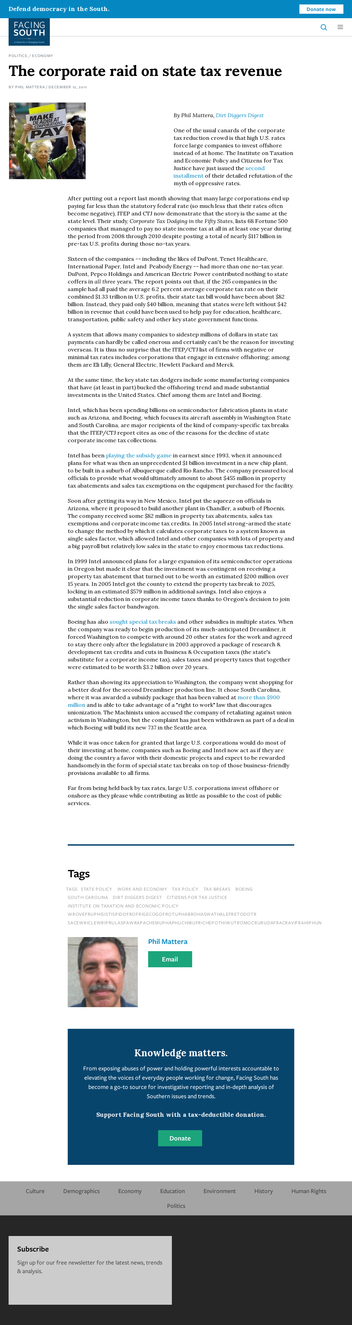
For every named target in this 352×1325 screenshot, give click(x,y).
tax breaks (217, 889)
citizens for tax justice (197, 897)
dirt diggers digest (137, 897)
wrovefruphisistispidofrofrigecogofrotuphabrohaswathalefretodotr (162, 914)
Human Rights (309, 1191)
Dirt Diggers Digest (240, 115)
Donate (180, 1138)
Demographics (81, 1191)
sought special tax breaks (143, 621)
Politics (18, 55)
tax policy (185, 889)
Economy (42, 55)
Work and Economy (142, 889)
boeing (244, 889)
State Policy (96, 889)
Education (172, 1191)
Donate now (321, 8)
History (263, 1191)
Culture (35, 1191)
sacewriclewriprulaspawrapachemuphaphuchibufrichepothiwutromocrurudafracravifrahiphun (195, 923)
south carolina (88, 897)
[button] (340, 27)
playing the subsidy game (139, 455)
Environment (220, 1191)
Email (170, 959)
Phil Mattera (30, 86)
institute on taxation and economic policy (123, 906)
